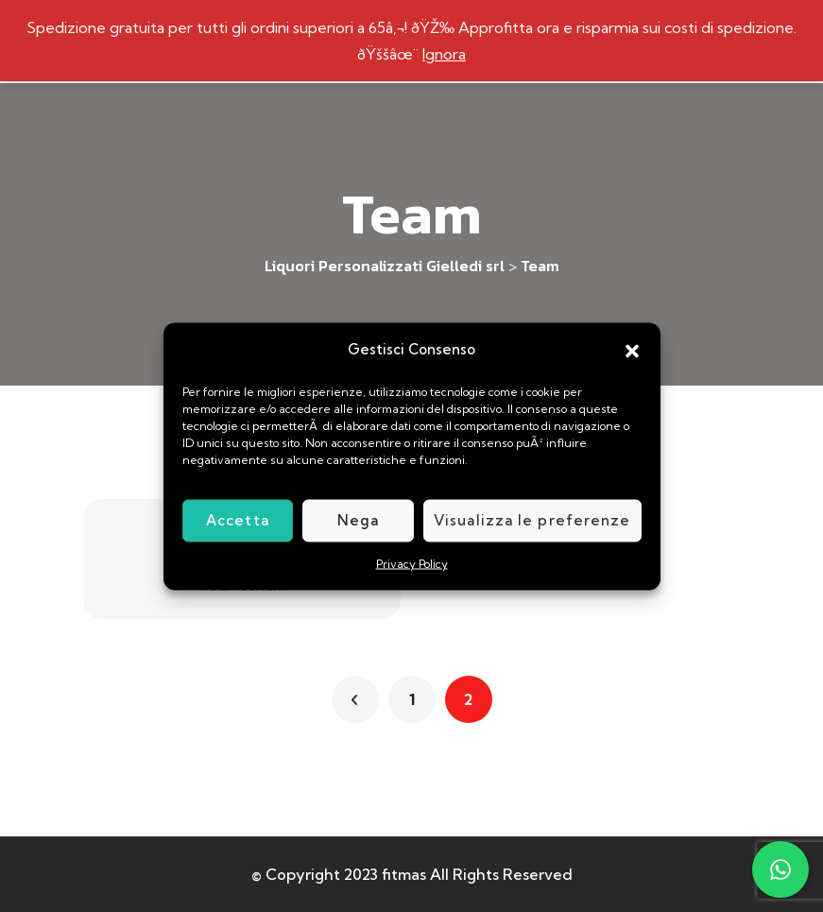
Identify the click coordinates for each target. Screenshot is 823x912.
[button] (632, 348)
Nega (358, 520)
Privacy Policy (412, 563)
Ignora (444, 53)
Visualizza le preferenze (532, 520)
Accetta (237, 520)
